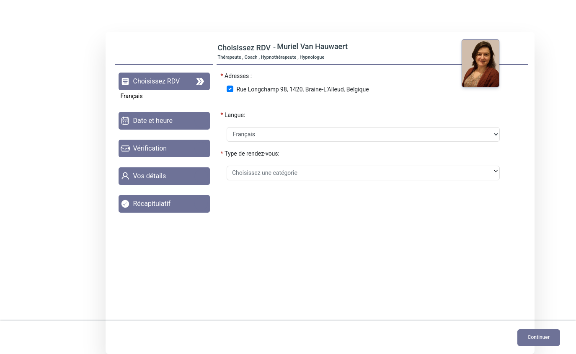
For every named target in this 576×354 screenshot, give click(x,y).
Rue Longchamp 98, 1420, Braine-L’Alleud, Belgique (303, 89)
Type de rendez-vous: (252, 153)
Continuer (539, 337)
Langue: (235, 115)
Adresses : (238, 76)
